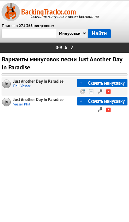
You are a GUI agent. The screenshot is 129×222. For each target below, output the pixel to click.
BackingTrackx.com (48, 11)
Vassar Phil (21, 104)
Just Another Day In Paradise (38, 81)
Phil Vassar (21, 86)
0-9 (59, 48)
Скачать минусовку (106, 83)
